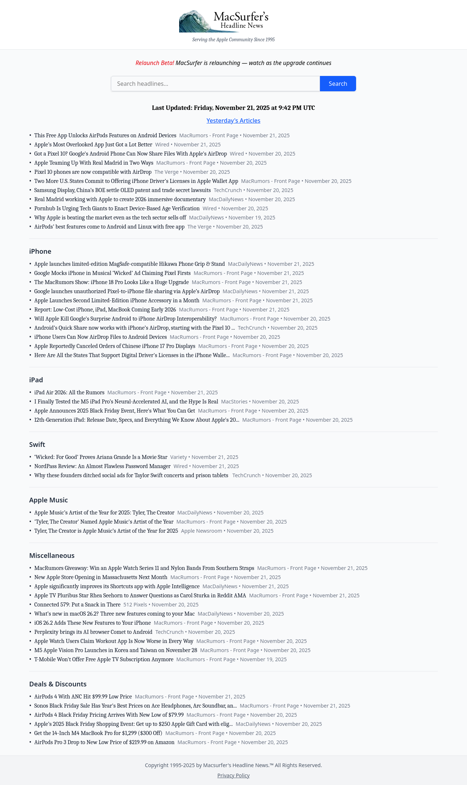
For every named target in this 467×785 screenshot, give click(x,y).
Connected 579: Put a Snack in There (77, 604)
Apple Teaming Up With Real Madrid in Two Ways (93, 163)
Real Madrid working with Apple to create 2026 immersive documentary (120, 199)
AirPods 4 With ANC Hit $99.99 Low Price (83, 696)
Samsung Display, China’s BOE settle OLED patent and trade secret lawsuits (122, 190)
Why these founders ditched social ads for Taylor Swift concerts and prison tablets (131, 475)
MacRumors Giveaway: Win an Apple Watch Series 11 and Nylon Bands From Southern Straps (144, 568)
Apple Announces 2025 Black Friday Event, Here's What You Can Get (114, 410)
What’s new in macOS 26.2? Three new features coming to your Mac (114, 613)
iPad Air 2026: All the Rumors (69, 392)
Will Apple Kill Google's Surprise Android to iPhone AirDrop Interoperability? (125, 318)
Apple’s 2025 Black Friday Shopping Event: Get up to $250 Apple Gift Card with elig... (133, 724)
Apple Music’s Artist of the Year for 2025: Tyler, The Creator (104, 512)
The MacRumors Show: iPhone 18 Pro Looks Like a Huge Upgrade (111, 282)
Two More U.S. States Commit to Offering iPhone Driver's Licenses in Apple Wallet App (136, 181)
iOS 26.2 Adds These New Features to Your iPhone (92, 623)
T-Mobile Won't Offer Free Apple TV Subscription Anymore (103, 659)
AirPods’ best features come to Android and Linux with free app (109, 226)
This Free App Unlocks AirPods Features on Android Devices (105, 135)
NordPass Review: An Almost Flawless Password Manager (102, 466)
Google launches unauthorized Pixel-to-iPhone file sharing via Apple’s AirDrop (127, 291)
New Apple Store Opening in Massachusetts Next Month (100, 577)
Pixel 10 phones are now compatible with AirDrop (92, 172)
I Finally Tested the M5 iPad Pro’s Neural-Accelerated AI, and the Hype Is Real (126, 401)
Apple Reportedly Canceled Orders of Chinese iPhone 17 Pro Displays (114, 346)
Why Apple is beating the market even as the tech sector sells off (110, 217)
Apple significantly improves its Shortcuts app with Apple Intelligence (117, 586)
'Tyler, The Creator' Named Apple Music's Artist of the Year (103, 521)
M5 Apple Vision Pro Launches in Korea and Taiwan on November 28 (115, 650)
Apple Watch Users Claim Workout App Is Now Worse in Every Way (113, 641)
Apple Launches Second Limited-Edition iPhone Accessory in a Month (117, 300)
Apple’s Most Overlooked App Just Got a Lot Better (93, 144)
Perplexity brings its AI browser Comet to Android (93, 632)
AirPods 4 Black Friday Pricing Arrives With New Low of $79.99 (109, 715)
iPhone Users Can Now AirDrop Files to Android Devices (100, 337)
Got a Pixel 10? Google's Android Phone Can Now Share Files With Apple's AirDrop (130, 153)
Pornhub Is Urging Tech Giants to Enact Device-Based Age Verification (117, 208)
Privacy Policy (233, 775)
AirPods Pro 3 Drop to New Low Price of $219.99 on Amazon (104, 742)
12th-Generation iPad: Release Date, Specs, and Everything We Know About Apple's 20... (136, 420)
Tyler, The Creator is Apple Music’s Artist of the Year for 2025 (106, 531)
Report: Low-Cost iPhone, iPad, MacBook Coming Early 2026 (105, 309)
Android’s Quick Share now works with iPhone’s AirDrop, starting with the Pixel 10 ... (134, 328)
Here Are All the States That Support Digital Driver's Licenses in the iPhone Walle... (131, 355)
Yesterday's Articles (233, 120)
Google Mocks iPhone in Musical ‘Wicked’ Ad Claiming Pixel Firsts (112, 273)
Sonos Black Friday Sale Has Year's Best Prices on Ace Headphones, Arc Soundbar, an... (135, 705)
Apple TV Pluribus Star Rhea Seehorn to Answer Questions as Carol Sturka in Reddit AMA (140, 595)
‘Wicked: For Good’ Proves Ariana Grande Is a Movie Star (100, 457)
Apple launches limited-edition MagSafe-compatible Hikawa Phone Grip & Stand (129, 264)
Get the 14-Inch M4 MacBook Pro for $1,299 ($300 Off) (98, 733)
